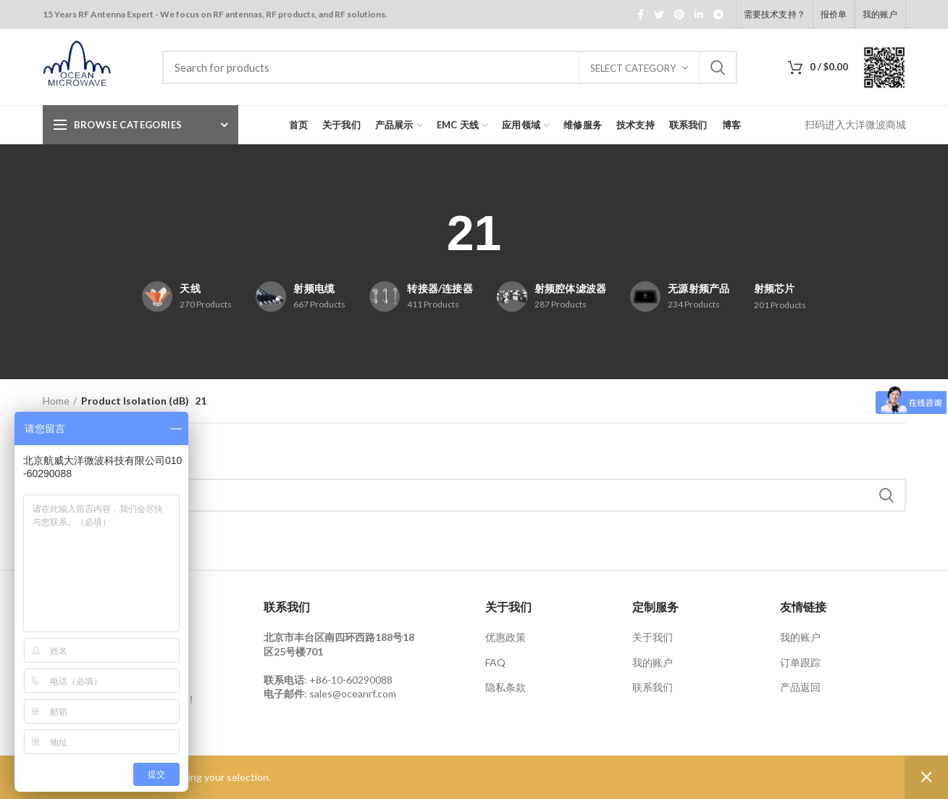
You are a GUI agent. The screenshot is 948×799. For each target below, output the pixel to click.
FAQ (495, 662)
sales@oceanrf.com (352, 693)
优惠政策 (505, 637)
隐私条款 (505, 687)
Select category (633, 68)
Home (56, 400)
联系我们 (652, 687)
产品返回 (800, 687)
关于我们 (652, 637)
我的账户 (652, 662)
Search (718, 67)
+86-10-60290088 (351, 680)
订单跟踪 (800, 662)
